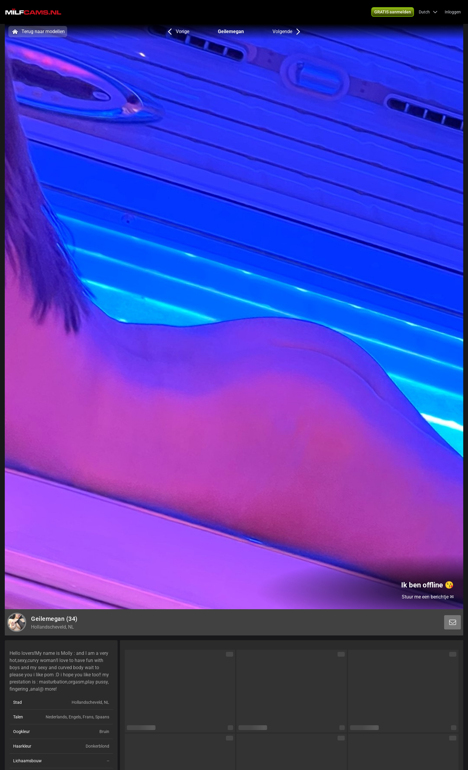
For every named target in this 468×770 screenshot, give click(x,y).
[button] (428, 12)
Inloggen (453, 12)
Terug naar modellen (38, 31)
